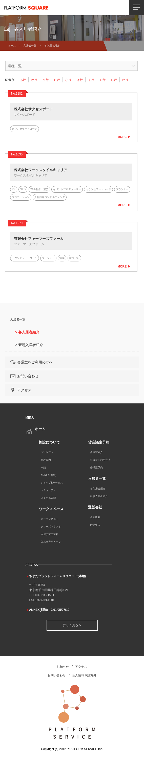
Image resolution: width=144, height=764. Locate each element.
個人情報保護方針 (84, 675)
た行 (57, 80)
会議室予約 (96, 467)
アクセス (20, 390)
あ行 (23, 80)
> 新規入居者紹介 (29, 345)
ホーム (12, 45)
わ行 (125, 80)
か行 (34, 80)
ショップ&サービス (52, 482)
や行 (102, 80)
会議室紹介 (96, 452)
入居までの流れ (49, 534)
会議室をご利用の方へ (31, 362)
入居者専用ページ (51, 541)
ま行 (91, 80)
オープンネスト (49, 519)
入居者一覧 (30, 45)
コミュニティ (48, 490)
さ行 (46, 80)
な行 (68, 80)
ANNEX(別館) (48, 475)
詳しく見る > (72, 625)
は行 (80, 80)
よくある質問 (48, 497)
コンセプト (47, 452)
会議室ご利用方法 (100, 459)
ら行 (114, 80)
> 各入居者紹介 (27, 332)
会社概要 (95, 517)
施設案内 (46, 459)
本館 (43, 467)
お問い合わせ (24, 376)
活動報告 (95, 524)
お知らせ (63, 666)
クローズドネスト (51, 526)
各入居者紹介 (97, 488)
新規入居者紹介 (99, 496)
